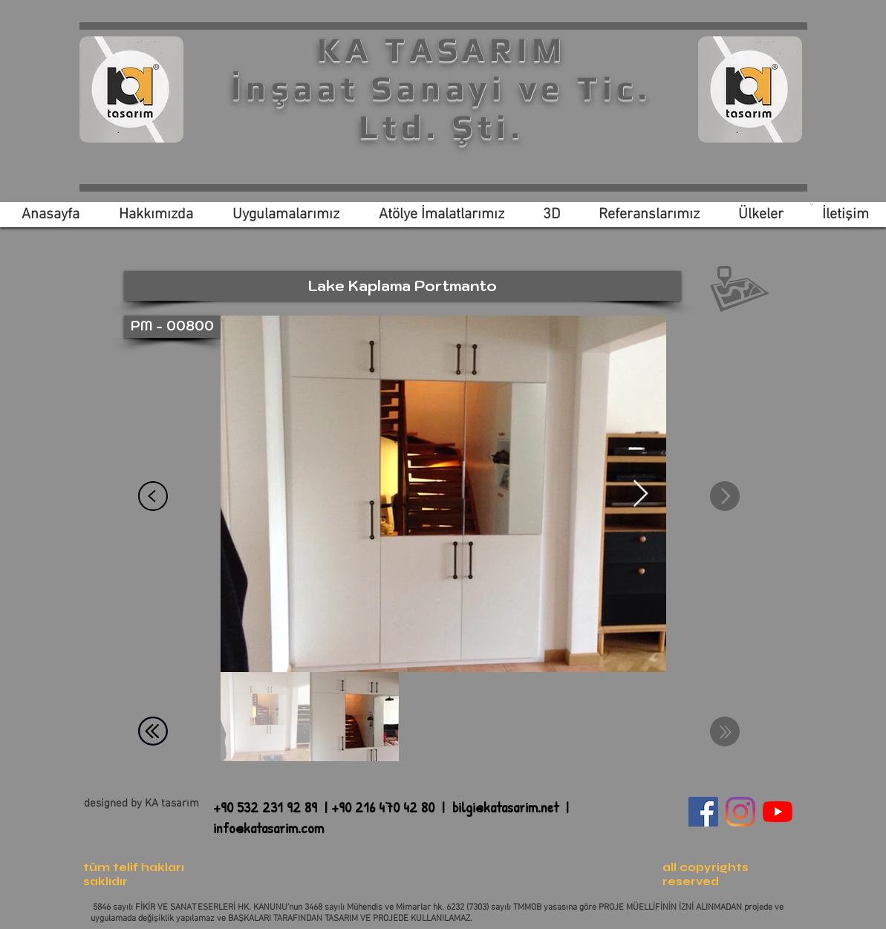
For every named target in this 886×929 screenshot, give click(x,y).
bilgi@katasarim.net (505, 807)
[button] (402, 286)
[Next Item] (640, 494)
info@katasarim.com (268, 828)
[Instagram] (740, 812)
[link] (811, 203)
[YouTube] (777, 812)
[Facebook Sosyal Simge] (703, 812)
